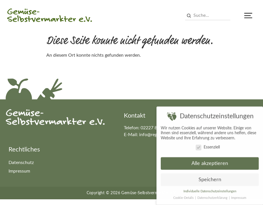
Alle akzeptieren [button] (209, 162)
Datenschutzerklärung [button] (212, 196)
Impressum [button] (238, 196)
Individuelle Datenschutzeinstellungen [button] (209, 190)
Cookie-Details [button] (184, 196)
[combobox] (207, 15)
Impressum (19, 171)
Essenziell (208, 146)
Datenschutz (21, 162)
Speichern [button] (210, 178)
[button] (248, 16)
